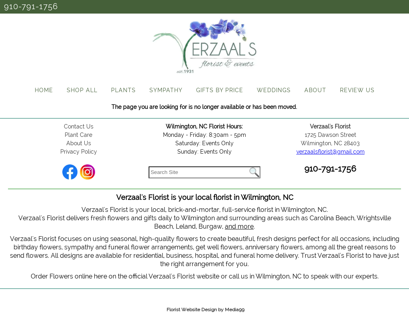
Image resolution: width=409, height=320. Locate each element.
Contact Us (78, 126)
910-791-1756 (31, 6)
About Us (78, 143)
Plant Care (78, 135)
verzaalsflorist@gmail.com (330, 151)
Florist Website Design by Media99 (205, 309)
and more (239, 226)
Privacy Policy (78, 151)
